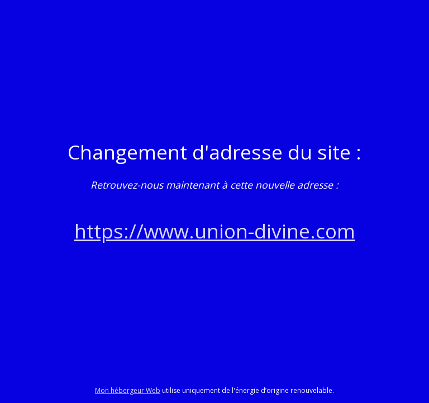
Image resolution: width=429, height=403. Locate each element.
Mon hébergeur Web (127, 390)
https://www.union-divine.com (214, 230)
